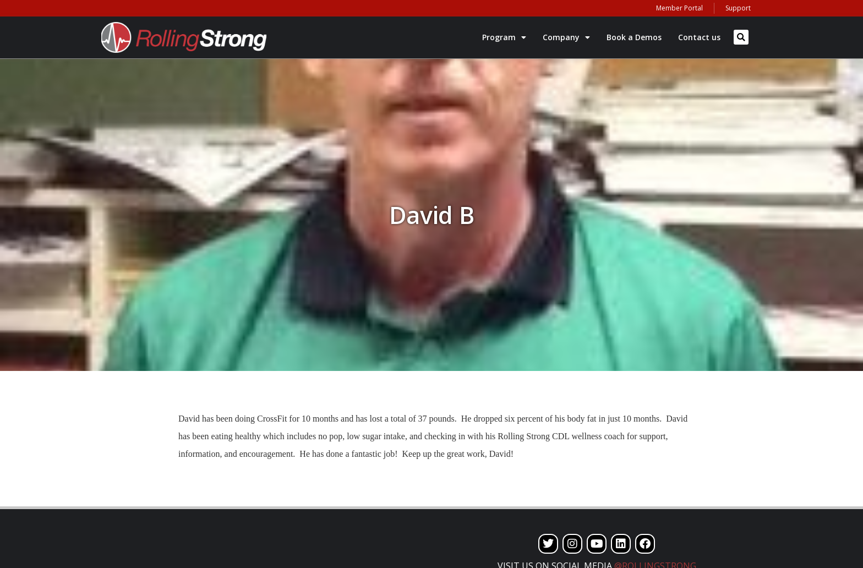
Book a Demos (634, 37)
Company (566, 37)
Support (738, 8)
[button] (741, 37)
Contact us (699, 37)
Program (504, 37)
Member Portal (679, 8)
